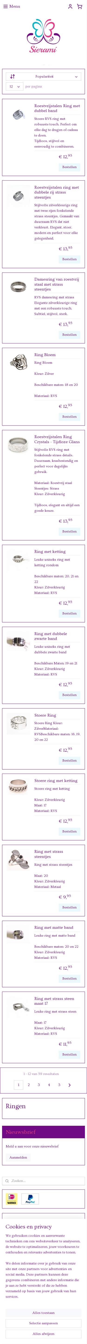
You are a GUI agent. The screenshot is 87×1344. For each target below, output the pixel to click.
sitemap (34, 1327)
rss (42, 1327)
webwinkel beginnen (57, 1327)
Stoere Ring (45, 715)
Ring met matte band (53, 927)
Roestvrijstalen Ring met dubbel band (57, 108)
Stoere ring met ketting (55, 780)
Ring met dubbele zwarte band (50, 636)
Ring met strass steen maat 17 (54, 1001)
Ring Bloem (45, 354)
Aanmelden (18, 1157)
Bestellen (69, 167)
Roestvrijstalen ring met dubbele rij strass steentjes (56, 192)
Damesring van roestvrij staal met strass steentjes (56, 284)
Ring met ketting (50, 551)
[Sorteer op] (43, 76)
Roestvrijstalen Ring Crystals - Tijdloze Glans (57, 439)
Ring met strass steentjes (48, 854)
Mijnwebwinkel (43, 1335)
